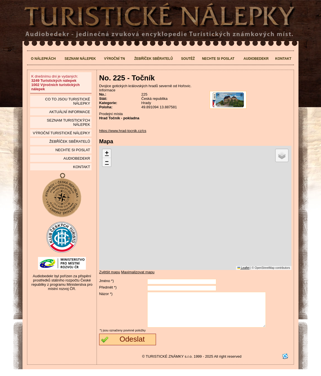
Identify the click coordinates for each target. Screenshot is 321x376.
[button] (106, 153)
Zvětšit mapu (109, 272)
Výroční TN (114, 59)
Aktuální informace (69, 112)
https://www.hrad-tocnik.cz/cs (122, 131)
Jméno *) (106, 281)
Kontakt (283, 59)
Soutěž (188, 59)
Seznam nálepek (80, 59)
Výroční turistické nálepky (61, 133)
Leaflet (243, 267)
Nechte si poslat (218, 59)
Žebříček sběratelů (153, 59)
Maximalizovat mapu (138, 272)
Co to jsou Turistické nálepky (67, 101)
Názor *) (106, 294)
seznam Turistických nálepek (68, 122)
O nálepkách (43, 59)
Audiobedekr (256, 59)
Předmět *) (108, 287)
